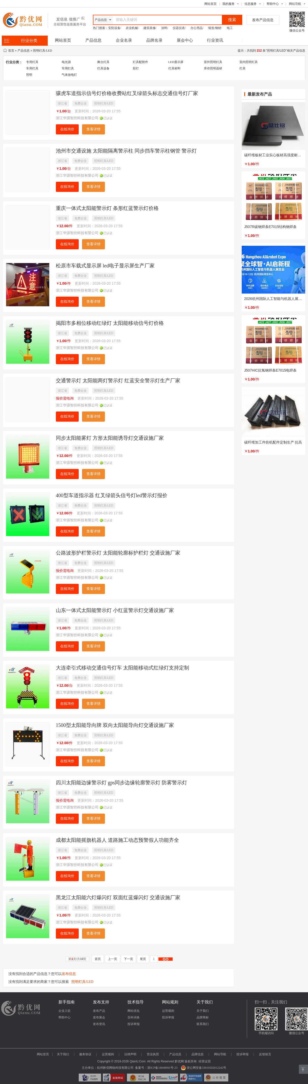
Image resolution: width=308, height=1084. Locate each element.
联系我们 (203, 1024)
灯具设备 (103, 68)
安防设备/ (114, 28)
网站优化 (133, 1011)
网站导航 (220, 1054)
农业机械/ (132, 28)
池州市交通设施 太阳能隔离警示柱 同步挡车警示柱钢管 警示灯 (126, 151)
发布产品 (99, 1011)
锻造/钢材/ (215, 28)
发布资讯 (99, 1024)
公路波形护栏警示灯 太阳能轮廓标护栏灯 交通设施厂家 (118, 553)
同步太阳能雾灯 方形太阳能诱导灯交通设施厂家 (110, 438)
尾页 (143, 959)
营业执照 (153, 1054)
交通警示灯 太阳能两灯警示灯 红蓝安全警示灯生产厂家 (118, 380)
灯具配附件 (140, 62)
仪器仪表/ (179, 28)
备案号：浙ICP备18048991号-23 (156, 1068)
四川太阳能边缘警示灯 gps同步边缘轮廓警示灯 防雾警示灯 (121, 782)
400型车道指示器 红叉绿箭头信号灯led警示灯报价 (111, 495)
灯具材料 (174, 68)
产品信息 (93, 40)
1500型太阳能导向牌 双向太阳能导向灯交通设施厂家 (115, 725)
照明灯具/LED (42, 50)
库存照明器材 (213, 68)
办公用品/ (196, 28)
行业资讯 (215, 40)
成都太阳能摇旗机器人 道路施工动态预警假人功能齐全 (117, 840)
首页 (11, 50)
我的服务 (228, 4)
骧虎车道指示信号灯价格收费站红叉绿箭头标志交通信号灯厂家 (127, 93)
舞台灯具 (103, 62)
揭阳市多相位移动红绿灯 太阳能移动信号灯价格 (110, 323)
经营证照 (205, 1061)
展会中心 (185, 40)
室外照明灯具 (213, 62)
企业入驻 (64, 1011)
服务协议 (85, 1054)
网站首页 (210, 4)
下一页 (128, 959)
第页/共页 (77, 959)
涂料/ (164, 28)
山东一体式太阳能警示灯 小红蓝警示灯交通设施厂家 (115, 610)
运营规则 (168, 1011)
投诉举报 (133, 1024)
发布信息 (69, 974)
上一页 (112, 959)
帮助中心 (273, 4)
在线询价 (67, 129)
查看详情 (93, 129)
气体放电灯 (69, 75)
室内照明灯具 (248, 62)
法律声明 (130, 1054)
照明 (29, 75)
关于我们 (203, 1011)
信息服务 (251, 4)
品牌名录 (154, 40)
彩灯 (136, 68)
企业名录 (124, 40)
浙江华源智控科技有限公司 (77, 118)
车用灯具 (32, 68)
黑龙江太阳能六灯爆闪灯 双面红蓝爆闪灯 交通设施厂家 (118, 897)
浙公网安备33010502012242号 (203, 1067)
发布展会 (99, 1017)
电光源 (66, 62)
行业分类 (29, 40)
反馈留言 (265, 1054)
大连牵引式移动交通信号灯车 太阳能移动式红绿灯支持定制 (122, 667)
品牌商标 (203, 1017)
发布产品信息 (262, 20)
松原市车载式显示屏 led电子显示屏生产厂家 (105, 265)
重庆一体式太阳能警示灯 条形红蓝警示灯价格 (107, 208)
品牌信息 (197, 1054)
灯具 (242, 68)
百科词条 (133, 1017)
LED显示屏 (175, 62)
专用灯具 (32, 62)
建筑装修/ (149, 28)
